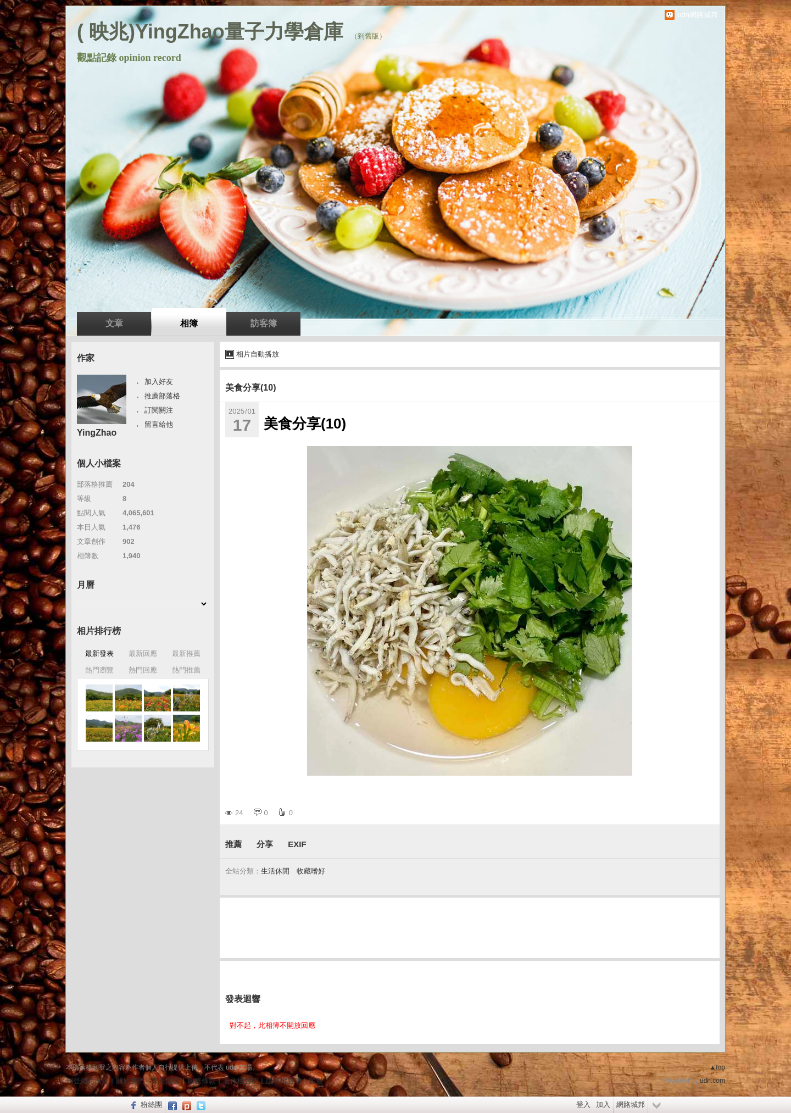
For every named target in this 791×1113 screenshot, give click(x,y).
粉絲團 (151, 1104)
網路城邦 (630, 1104)
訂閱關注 (158, 410)
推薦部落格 (162, 396)
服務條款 (201, 1081)
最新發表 (99, 653)
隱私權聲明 (284, 1081)
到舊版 (368, 36)
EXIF (297, 844)
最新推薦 (186, 653)
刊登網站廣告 (87, 1081)
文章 (114, 323)
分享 (265, 844)
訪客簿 (263, 323)
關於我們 (130, 1081)
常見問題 (166, 1081)
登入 (583, 1104)
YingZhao (96, 432)
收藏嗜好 (311, 871)
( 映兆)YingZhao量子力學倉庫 (210, 31)
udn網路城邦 (697, 14)
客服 (316, 1081)
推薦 (233, 844)
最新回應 (143, 653)
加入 (603, 1104)
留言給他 (158, 424)
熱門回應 (143, 670)
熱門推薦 (186, 670)
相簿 (189, 323)
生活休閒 (275, 871)
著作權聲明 (241, 1081)
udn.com (712, 1080)
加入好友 (158, 381)
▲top (717, 1067)
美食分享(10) (250, 387)
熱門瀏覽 (99, 670)
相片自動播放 (257, 354)
